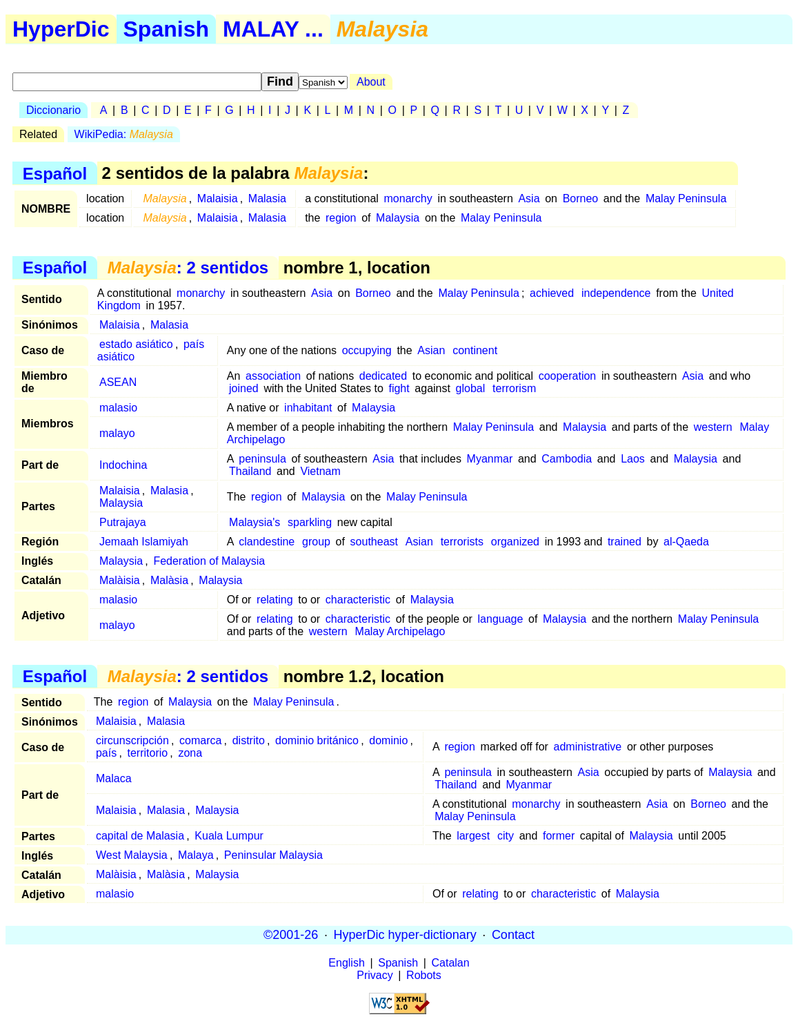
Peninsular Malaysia (273, 855)
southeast (374, 541)
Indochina (123, 465)
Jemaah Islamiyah (143, 541)
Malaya (196, 855)
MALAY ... (273, 29)
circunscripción (132, 740)
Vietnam (320, 471)
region (341, 218)
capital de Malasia (140, 836)
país (106, 753)
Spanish (166, 29)
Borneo (581, 198)
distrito (248, 740)
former (559, 836)
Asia (528, 198)
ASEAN (118, 382)
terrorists (462, 541)
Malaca (114, 778)
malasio (118, 408)
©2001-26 (290, 935)
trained (624, 541)
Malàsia (169, 580)
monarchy (408, 198)
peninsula (262, 459)
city (505, 836)
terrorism (514, 388)
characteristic (358, 599)
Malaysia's (254, 522)
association (273, 376)
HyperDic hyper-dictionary (405, 935)
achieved (552, 293)
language (500, 619)
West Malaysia (132, 855)
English (346, 963)
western (713, 427)
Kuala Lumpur (228, 836)
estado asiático (136, 344)
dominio (388, 740)
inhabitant (308, 408)
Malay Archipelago (400, 631)
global (471, 388)
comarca (200, 740)
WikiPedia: (123, 134)
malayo (117, 433)
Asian (431, 350)
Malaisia (217, 198)
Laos (633, 459)
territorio (147, 753)
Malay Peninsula (686, 198)
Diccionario (53, 110)
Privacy (374, 975)
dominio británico (317, 740)
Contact (513, 935)
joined (244, 388)
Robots (423, 975)
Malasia (267, 198)
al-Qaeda (686, 541)
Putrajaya (122, 522)
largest (473, 836)
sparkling (310, 522)
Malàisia (119, 580)
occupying (367, 350)
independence (616, 293)
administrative (588, 747)
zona (190, 753)
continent (474, 350)
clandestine (267, 541)
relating (274, 599)
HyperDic (61, 29)
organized (515, 541)
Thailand (250, 471)
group (316, 541)
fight (398, 388)
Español (55, 173)
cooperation (568, 376)
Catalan (451, 963)
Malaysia (397, 218)
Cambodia (566, 459)
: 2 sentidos (188, 267)
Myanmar (490, 459)
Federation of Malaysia (209, 561)
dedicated (383, 376)
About (371, 82)
